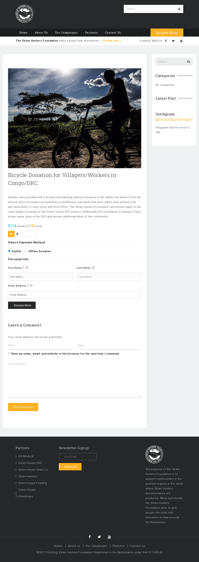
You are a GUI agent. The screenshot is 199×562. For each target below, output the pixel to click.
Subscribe (70, 466)
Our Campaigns (66, 32)
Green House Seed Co (33, 469)
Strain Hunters (27, 476)
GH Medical (25, 456)
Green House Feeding (32, 483)
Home (23, 32)
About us (41, 32)
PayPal (16, 251)
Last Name (86, 268)
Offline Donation (40, 251)
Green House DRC (30, 463)
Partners (91, 32)
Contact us (113, 32)
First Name (18, 268)
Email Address (20, 286)
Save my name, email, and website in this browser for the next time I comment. (65, 353)
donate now (167, 32)
